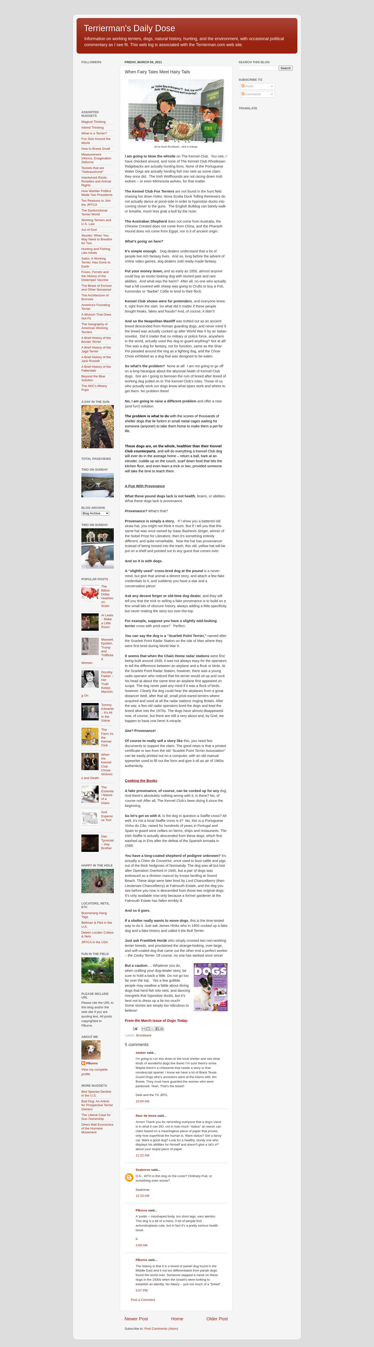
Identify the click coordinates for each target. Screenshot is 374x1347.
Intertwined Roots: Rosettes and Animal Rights (96, 181)
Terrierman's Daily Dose (129, 28)
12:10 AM (142, 1195)
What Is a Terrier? (94, 133)
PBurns (141, 1210)
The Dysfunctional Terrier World (94, 212)
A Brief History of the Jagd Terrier (96, 349)
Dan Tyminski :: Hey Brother (107, 842)
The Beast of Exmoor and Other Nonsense (96, 287)
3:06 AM (142, 1245)
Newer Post (136, 1318)
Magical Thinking (93, 122)
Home (177, 1318)
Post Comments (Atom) (161, 1328)
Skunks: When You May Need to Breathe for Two (96, 239)
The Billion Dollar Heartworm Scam (107, 596)
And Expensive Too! (107, 816)
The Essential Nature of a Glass (107, 795)
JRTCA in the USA (94, 942)
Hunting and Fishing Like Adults (95, 251)
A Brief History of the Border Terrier (96, 339)
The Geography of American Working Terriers (94, 328)
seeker (141, 1052)
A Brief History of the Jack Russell (96, 359)
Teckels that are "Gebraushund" (92, 170)
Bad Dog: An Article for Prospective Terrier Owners (97, 1105)
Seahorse (143, 1170)
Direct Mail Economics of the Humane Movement (97, 1128)
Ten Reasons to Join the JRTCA (96, 202)
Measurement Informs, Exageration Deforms (96, 158)
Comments (251, 94)
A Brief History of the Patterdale (96, 368)
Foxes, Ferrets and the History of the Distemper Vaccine (95, 275)
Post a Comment (143, 1300)
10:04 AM (142, 1101)
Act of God (89, 229)
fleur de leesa (146, 1115)
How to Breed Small (95, 148)
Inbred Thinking (92, 127)
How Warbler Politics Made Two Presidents (97, 193)
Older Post (217, 1318)
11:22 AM (142, 1155)
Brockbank (143, 1035)
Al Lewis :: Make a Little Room (107, 621)
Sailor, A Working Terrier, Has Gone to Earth (95, 262)
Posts (247, 86)
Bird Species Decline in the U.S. (96, 1093)
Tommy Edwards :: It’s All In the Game (107, 712)
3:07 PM (142, 1290)
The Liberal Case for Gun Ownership (96, 1117)
